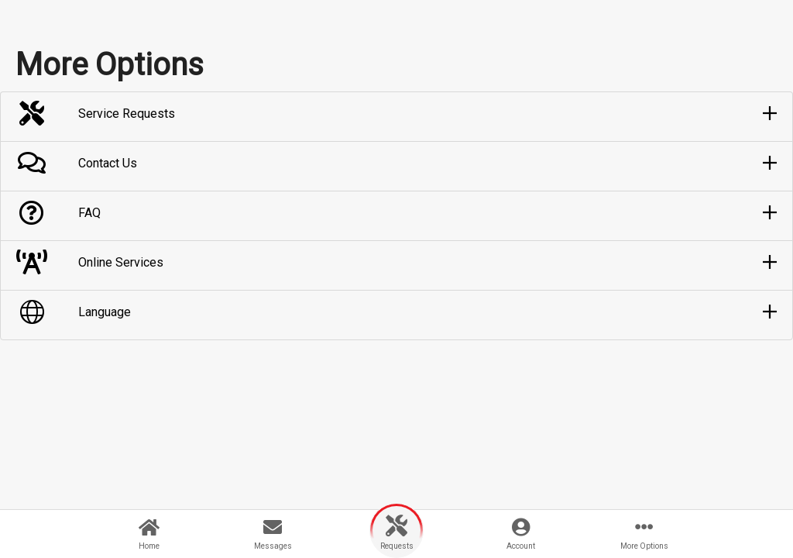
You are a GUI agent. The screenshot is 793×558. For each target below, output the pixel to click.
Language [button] (104, 312)
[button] (396, 114)
